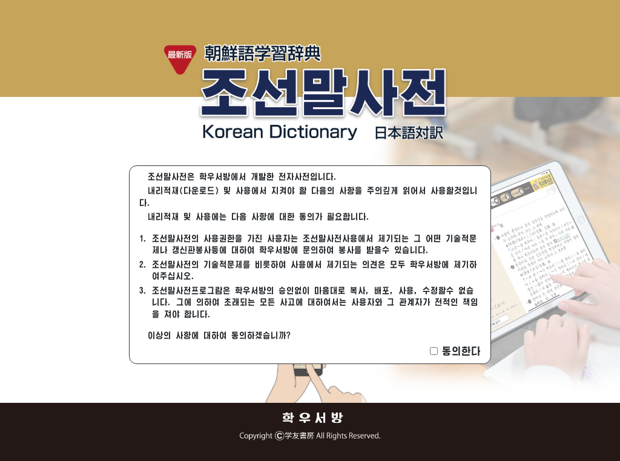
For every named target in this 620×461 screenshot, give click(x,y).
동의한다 (461, 351)
